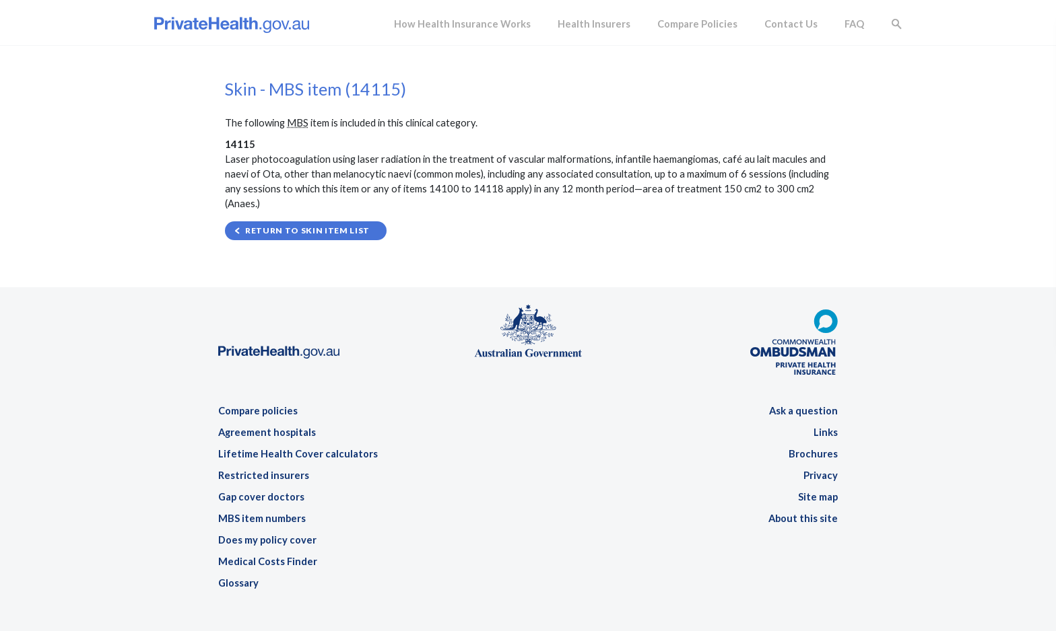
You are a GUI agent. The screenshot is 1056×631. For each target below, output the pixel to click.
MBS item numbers (262, 518)
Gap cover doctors (261, 497)
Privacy (820, 475)
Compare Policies (697, 24)
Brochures (813, 453)
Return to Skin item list (307, 230)
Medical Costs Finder (267, 561)
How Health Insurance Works (462, 24)
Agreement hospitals (267, 432)
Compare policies (258, 410)
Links (826, 432)
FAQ (854, 24)
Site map (818, 497)
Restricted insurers (263, 475)
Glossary (238, 583)
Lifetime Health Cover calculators (298, 453)
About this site (803, 518)
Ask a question (803, 410)
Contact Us (791, 24)
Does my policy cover (267, 540)
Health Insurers (594, 24)
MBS (297, 122)
